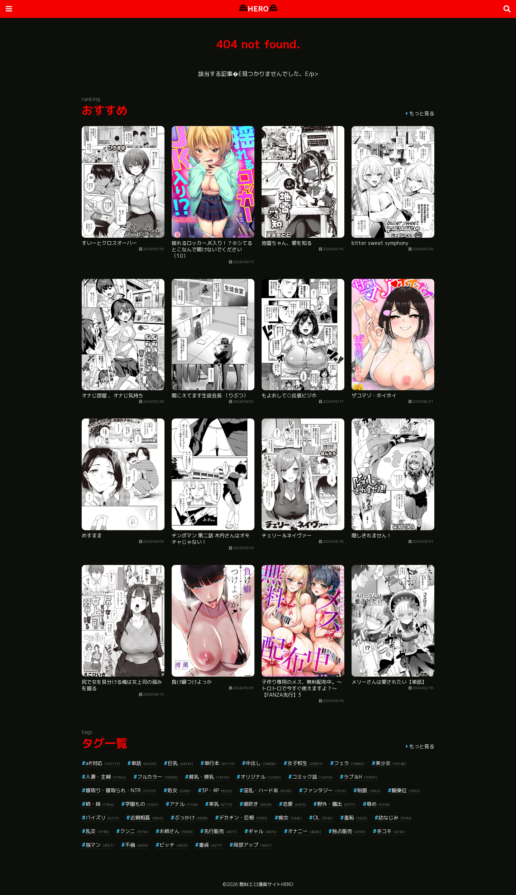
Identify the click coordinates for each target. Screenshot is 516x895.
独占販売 (349, 831)
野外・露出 (336, 803)
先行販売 (220, 831)
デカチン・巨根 (243, 817)
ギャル (262, 831)
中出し (261, 763)
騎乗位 (406, 790)
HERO (258, 9)
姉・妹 (100, 803)
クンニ (134, 831)
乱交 (97, 831)
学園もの (141, 803)
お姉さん (176, 831)
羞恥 (355, 817)
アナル (183, 803)
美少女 (391, 763)
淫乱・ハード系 (267, 790)
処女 (179, 790)
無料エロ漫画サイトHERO (266, 884)
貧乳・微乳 (209, 776)
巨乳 (180, 763)
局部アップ (252, 844)
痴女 (290, 817)
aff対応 (103, 763)
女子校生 (305, 763)
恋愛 (294, 803)
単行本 (219, 763)
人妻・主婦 (106, 776)
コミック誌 (312, 776)
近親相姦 (146, 817)
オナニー (304, 831)
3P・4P (217, 790)
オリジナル (260, 776)
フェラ (349, 763)
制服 (369, 790)
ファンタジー (324, 790)
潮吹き (257, 803)
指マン (100, 844)
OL (323, 817)
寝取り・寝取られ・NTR (121, 790)
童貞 (210, 844)
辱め (378, 803)
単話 (144, 763)
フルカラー (157, 776)
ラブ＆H (360, 776)
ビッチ (173, 844)
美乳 (220, 803)
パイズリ (102, 817)
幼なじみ (395, 817)
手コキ (391, 831)
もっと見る (421, 113)
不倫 (136, 844)
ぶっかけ (191, 817)
